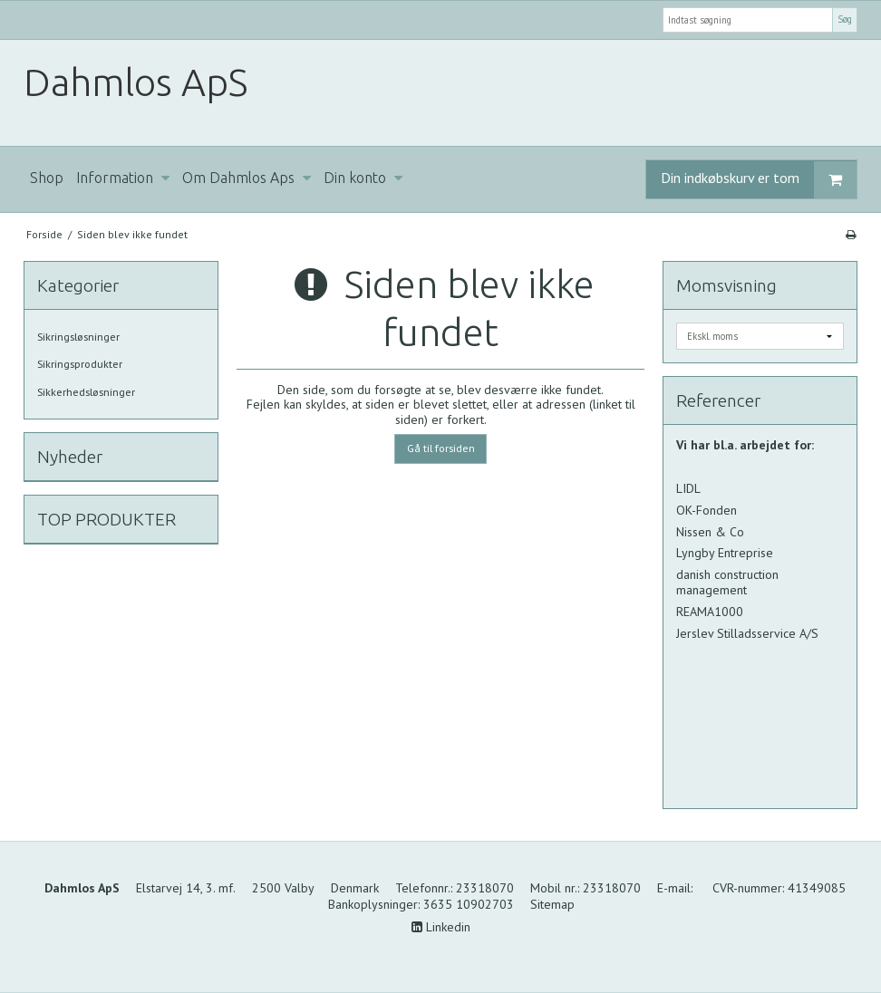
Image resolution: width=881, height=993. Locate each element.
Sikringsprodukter (79, 364)
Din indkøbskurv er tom (759, 179)
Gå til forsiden (441, 448)
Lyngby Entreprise (724, 553)
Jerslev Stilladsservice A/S (749, 633)
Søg (844, 19)
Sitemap (552, 904)
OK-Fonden (706, 510)
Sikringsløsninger (78, 336)
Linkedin (440, 927)
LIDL (688, 488)
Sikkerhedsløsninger (86, 392)
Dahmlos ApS (135, 82)
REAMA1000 (709, 611)
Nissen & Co (710, 532)
